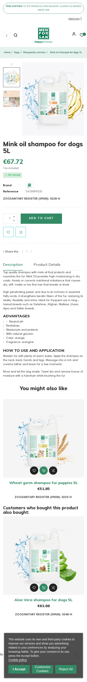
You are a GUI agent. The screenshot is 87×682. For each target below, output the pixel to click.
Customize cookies (42, 669)
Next (11, 64)
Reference (10, 191)
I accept (19, 669)
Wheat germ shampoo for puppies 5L (43, 482)
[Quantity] (10, 219)
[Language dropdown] (74, 20)
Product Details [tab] (47, 264)
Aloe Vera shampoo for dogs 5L (43, 599)
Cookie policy (17, 659)
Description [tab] (13, 264)
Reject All (66, 669)
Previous (11, 112)
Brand (7, 185)
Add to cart (41, 218)
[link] (43, 35)
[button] (73, 35)
